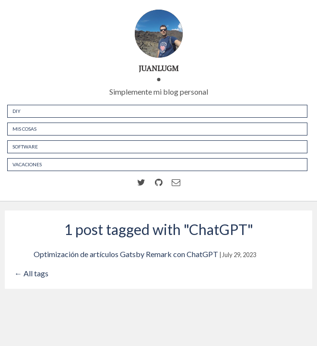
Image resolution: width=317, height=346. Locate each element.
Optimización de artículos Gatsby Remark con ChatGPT (126, 254)
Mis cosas (24, 129)
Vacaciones (27, 164)
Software (25, 146)
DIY (16, 111)
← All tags (31, 273)
